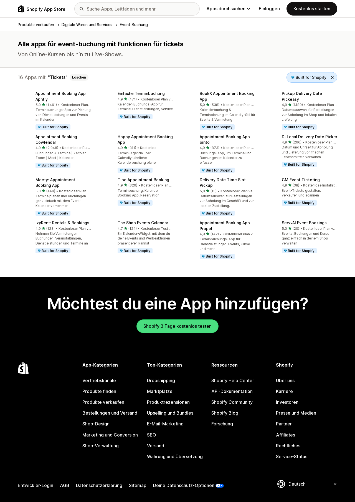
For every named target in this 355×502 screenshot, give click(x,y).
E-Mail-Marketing (165, 424)
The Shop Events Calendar (143, 222)
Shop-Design (96, 424)
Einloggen (269, 8)
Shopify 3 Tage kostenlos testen (177, 326)
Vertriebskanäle (99, 380)
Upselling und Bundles (170, 413)
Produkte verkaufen (103, 402)
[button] (54, 111)
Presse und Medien (296, 413)
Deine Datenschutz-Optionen (183, 485)
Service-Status (291, 456)
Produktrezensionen (168, 402)
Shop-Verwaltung (100, 445)
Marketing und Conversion (110, 435)
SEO (151, 435)
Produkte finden (99, 391)
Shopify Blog (224, 413)
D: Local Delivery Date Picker (309, 136)
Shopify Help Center (232, 380)
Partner (284, 424)
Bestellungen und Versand (109, 413)
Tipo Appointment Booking (143, 179)
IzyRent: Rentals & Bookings (62, 222)
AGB (64, 485)
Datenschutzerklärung (99, 485)
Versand (155, 445)
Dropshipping (161, 380)
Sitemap (137, 485)
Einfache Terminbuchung (141, 93)
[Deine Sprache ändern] (312, 484)
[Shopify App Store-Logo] (41, 8)
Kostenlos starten (311, 8)
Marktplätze (160, 391)
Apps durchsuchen (228, 8)
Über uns (285, 380)
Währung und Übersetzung (175, 456)
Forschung (222, 424)
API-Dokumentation (232, 391)
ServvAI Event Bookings (304, 222)
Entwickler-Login (35, 485)
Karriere (284, 391)
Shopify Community (232, 402)
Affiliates (285, 435)
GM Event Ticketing (301, 179)
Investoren (287, 402)
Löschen (79, 77)
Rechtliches (288, 445)
